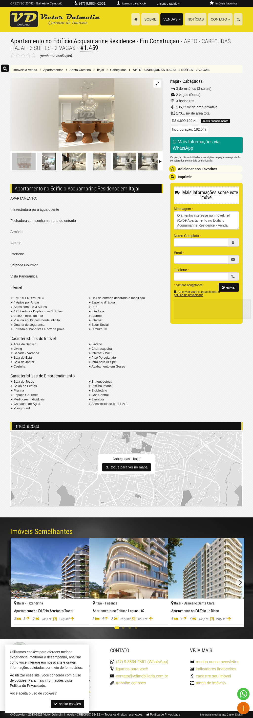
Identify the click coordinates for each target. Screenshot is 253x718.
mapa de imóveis (211, 683)
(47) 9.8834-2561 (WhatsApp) (142, 661)
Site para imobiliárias (212, 714)
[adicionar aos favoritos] (80, 619)
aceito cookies (67, 704)
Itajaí (174, 81)
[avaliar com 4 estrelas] (28, 55)
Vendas (172, 19)
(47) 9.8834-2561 (92, 3)
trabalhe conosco (131, 683)
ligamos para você (132, 669)
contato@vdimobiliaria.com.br (142, 676)
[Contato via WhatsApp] (243, 694)
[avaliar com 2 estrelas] (18, 55)
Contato (220, 19)
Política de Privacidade (165, 714)
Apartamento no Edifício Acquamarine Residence (73, 41)
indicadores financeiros (216, 669)
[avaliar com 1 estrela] (12, 55)
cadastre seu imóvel (213, 676)
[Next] (240, 582)
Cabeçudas (192, 81)
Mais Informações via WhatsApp (196, 144)
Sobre (150, 19)
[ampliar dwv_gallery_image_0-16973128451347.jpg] (62, 115)
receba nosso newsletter (217, 661)
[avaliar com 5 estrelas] (33, 55)
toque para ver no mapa (126, 467)
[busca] (238, 19)
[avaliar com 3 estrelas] (23, 55)
